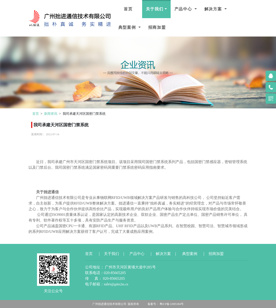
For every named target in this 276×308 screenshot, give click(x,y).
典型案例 (127, 27)
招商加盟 (157, 27)
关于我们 (155, 9)
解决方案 (213, 9)
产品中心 (184, 9)
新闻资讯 (50, 113)
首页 (128, 9)
